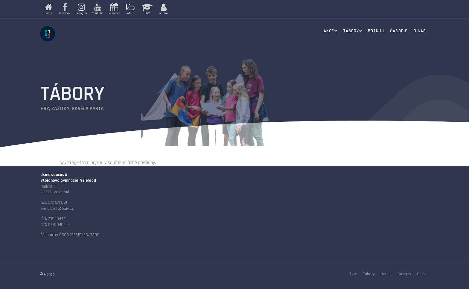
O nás (420, 31)
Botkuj (376, 31)
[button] (48, 9)
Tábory (351, 31)
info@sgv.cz (63, 208)
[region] (133, 9)
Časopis (398, 31)
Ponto (49, 274)
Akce (329, 31)
